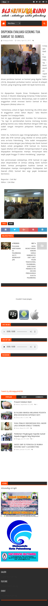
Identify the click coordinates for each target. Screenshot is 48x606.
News (11, 223)
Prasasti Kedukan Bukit (23, 402)
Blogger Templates (34, 603)
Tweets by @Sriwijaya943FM (12, 391)
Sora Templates (20, 603)
